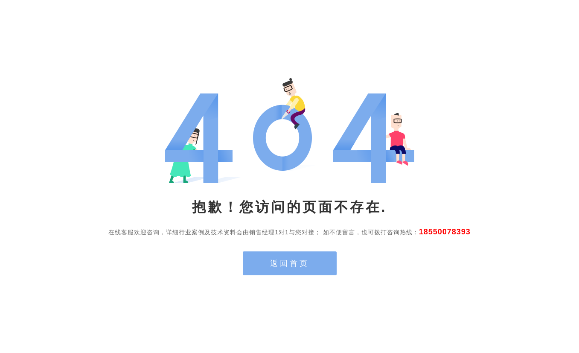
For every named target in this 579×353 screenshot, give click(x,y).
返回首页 (289, 263)
